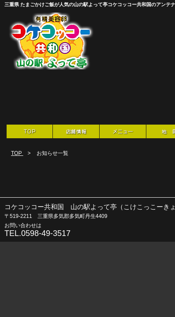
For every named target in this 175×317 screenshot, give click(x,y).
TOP (17, 153)
